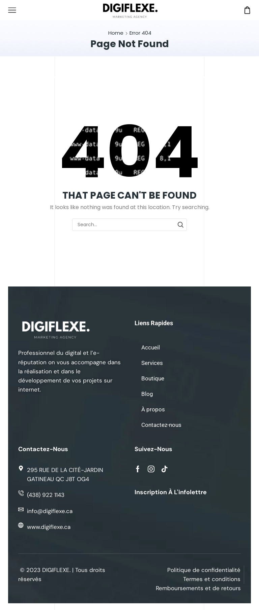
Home (115, 32)
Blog (147, 394)
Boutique (152, 378)
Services (152, 363)
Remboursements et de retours (198, 588)
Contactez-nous (161, 424)
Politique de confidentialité (203, 570)
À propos (153, 409)
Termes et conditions (211, 579)
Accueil (150, 347)
